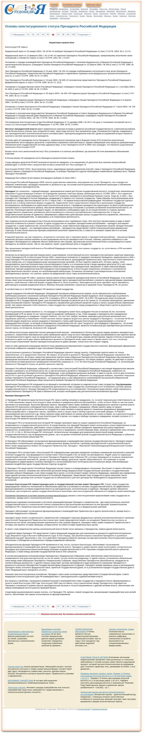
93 (38, 34)
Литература (82, 11)
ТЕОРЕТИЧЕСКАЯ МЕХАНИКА (84, 630)
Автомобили (63, 9)
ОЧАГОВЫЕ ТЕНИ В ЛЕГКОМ (94, 657)
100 (73, 34)
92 (33, 34)
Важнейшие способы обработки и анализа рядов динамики (54, 631)
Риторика (121, 14)
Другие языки (114, 9)
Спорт (52, 16)
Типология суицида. (17, 687)
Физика (89, 16)
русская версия (83, 709)
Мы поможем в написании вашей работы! (79, 614)
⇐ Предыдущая (17, 34)
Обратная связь (93, 5)
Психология (103, 14)
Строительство (62, 16)
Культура (73, 11)
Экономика (54, 18)
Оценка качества (15, 666)
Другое (123, 9)
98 (63, 34)
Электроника (65, 18)
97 (58, 34)
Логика (91, 11)
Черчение (123, 16)
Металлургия (121, 11)
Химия (115, 16)
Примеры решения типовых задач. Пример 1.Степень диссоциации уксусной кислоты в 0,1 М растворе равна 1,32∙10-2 (106, 675)
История (65, 11)
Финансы (107, 16)
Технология (73, 16)
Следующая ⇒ (84, 34)
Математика (100, 11)
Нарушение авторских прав (51, 614)
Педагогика (78, 14)
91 (28, 34)
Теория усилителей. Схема (121, 629)
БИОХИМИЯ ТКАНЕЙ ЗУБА (20, 680)
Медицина (111, 11)
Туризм (82, 16)
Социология (131, 14)
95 (48, 34)
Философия (98, 16)
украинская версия (99, 709)
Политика (87, 14)
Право (95, 14)
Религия (113, 14)
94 (43, 34)
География (94, 9)
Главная (54, 5)
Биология (84, 9)
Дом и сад (103, 9)
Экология (132, 16)
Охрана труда (67, 14)
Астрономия (74, 9)
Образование (55, 14)
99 (68, 34)
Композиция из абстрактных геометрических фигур (21, 632)
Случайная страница (72, 5)
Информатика (55, 11)
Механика (131, 11)
